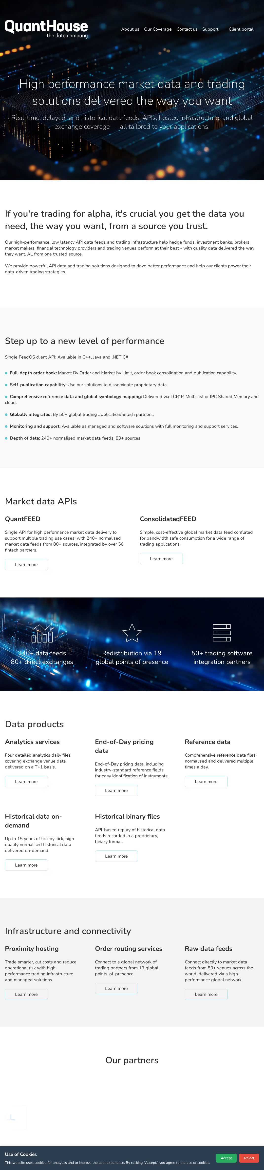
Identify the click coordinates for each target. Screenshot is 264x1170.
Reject (249, 1158)
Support (210, 29)
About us (130, 29)
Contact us (187, 29)
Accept (226, 1158)
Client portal (241, 29)
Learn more (31, 564)
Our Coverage (158, 29)
